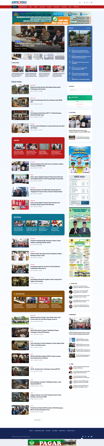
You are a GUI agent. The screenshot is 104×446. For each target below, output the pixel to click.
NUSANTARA (56, 6)
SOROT (32, 111)
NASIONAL (49, 6)
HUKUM (35, 6)
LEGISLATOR (42, 6)
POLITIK (32, 405)
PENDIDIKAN (76, 6)
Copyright (48, 430)
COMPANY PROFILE (71, 430)
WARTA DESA (33, 85)
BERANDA (15, 6)
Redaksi (31, 430)
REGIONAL (32, 251)
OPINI (70, 6)
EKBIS (30, 6)
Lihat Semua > (88, 28)
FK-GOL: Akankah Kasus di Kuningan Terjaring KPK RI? (45, 369)
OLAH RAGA (64, 6)
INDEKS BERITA (62, 430)
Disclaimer (54, 430)
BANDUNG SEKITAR (23, 6)
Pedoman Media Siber (39, 430)
